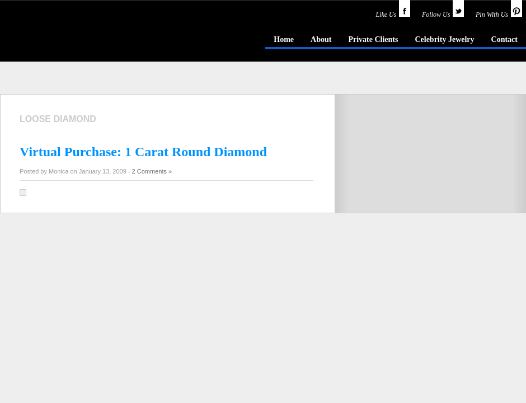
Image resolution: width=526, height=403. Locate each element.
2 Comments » (152, 171)
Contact (504, 39)
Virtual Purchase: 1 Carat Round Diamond (143, 151)
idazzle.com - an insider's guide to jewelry (80, 38)
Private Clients (373, 39)
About (321, 39)
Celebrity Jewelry (444, 39)
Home (284, 39)
